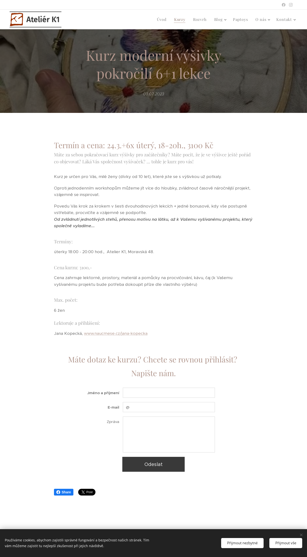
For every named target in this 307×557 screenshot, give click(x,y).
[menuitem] (163, 19)
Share (63, 492)
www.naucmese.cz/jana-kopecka (116, 333)
